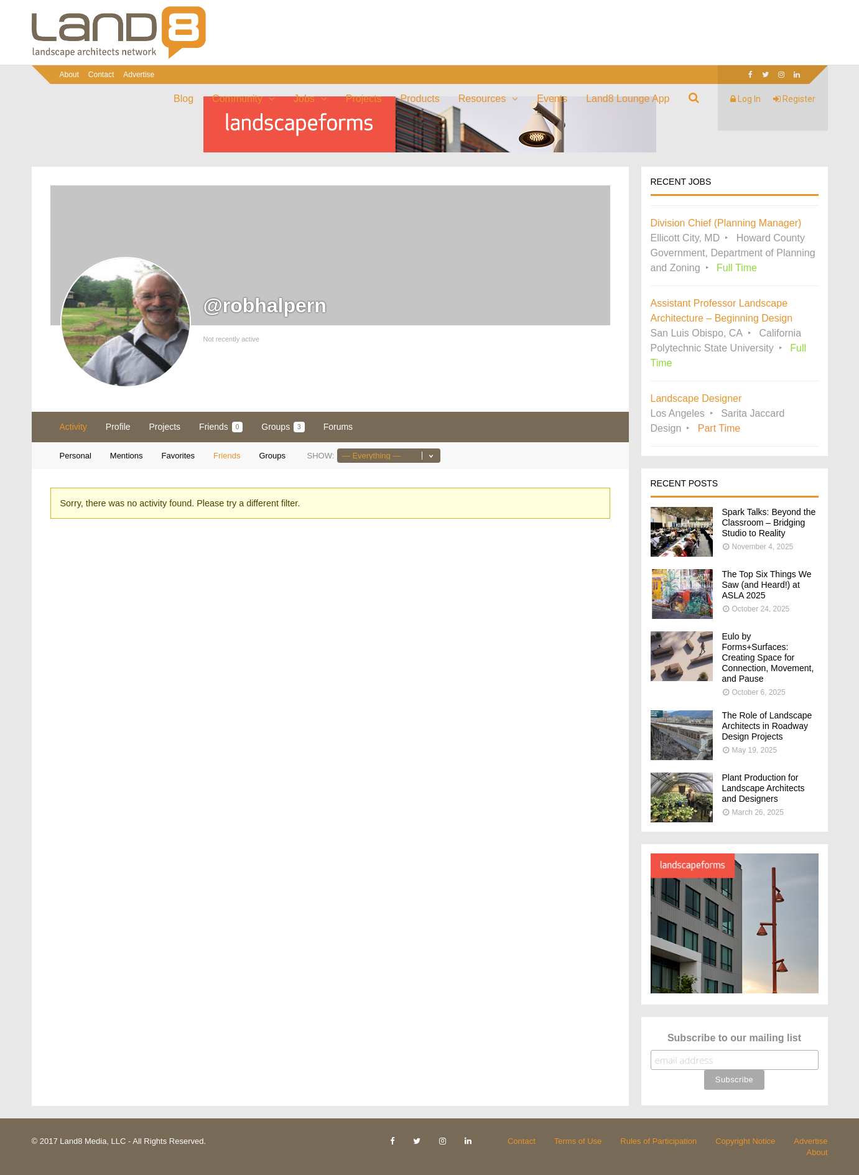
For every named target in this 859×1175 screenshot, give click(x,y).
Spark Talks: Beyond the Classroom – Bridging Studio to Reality (769, 522)
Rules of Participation (658, 1141)
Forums (338, 427)
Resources (482, 98)
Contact (101, 74)
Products (420, 98)
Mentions (126, 455)
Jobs (304, 98)
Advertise (138, 74)
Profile (118, 427)
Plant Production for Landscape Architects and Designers (763, 788)
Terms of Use (578, 1141)
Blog (183, 98)
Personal (75, 455)
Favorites (178, 455)
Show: (320, 455)
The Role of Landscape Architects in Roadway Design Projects (767, 725)
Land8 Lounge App (627, 98)
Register (794, 99)
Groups (282, 427)
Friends (221, 427)
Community (237, 98)
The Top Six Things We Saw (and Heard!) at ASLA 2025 (767, 584)
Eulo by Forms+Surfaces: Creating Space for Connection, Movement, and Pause (768, 657)
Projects (364, 98)
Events (552, 98)
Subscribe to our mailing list (734, 1038)
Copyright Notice (745, 1141)
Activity (73, 427)
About (69, 74)
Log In (745, 99)
